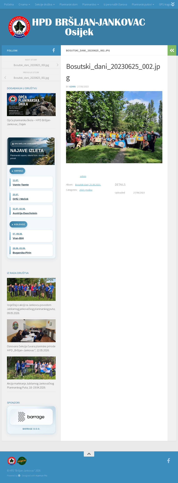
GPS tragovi (165, 4)
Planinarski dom (69, 4)
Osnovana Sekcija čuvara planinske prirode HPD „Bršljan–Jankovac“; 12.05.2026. (31, 348)
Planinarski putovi (142, 4)
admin (72, 86)
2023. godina (85, 189)
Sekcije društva (43, 4)
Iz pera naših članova (115, 4)
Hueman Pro (41, 475)
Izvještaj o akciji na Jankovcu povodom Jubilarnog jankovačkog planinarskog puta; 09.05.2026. (31, 309)
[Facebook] (53, 50)
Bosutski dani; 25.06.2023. (88, 184)
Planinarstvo (89, 4)
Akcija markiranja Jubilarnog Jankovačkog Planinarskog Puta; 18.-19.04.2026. (30, 385)
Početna (9, 4)
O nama (23, 4)
